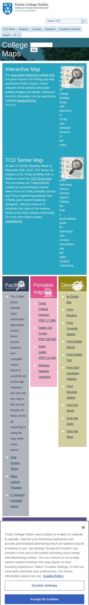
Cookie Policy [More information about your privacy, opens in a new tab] (53, 578)
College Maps (15, 49)
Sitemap (10, 105)
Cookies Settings (44, 587)
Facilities (15, 285)
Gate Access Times (15, 463)
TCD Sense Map (41, 178)
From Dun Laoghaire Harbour (72, 373)
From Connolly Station (72, 328)
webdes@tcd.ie (26, 100)
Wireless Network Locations (44, 371)
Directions (72, 285)
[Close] (83, 529)
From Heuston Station (71, 392)
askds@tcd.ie (13, 221)
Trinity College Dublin (25, 9)
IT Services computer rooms (17, 500)
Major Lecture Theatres (16, 482)
